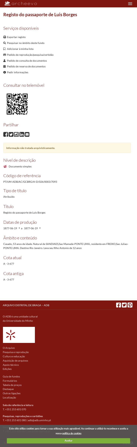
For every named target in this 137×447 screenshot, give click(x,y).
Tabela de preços (12, 384)
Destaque (8, 389)
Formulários (10, 380)
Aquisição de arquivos (15, 360)
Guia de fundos (11, 376)
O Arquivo (9, 347)
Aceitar (68, 440)
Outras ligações (11, 393)
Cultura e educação (14, 356)
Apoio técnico (11, 364)
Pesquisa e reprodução (16, 352)
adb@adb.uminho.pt (39, 420)
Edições (7, 368)
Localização (9, 397)
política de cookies (71, 433)
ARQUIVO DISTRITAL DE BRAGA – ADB (26, 305)
